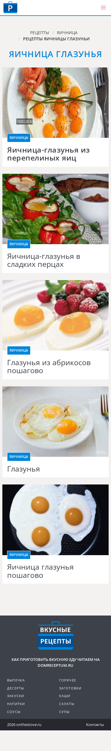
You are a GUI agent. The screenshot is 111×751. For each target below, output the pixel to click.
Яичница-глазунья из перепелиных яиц (48, 154)
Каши (64, 696)
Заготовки (70, 688)
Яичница (18, 137)
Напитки (16, 704)
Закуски (15, 696)
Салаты (66, 704)
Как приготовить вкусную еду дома (10, 7)
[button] (103, 7)
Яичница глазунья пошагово (40, 571)
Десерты (15, 688)
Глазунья (23, 469)
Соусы (13, 711)
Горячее (67, 680)
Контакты (95, 724)
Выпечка (16, 680)
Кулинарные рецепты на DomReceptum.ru (55, 635)
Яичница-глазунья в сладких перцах (43, 260)
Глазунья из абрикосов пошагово (49, 366)
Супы (64, 711)
